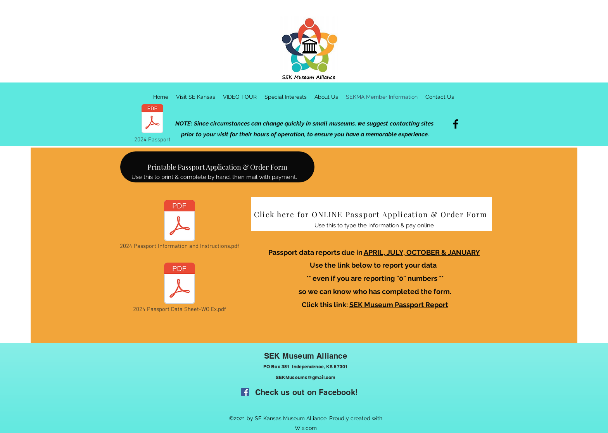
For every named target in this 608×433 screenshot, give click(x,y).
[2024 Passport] (152, 123)
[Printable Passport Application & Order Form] (217, 166)
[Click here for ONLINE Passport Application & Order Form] (371, 214)
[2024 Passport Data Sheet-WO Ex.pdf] (179, 288)
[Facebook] (455, 124)
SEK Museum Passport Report (398, 305)
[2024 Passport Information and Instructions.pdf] (179, 225)
